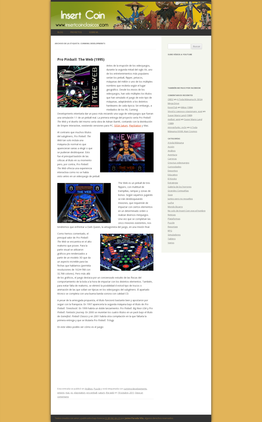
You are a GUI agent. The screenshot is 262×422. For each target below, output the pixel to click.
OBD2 (170, 99)
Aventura (172, 154)
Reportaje (173, 226)
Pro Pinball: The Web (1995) (80, 59)
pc (72, 392)
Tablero (172, 238)
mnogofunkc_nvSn (177, 127)
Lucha (171, 202)
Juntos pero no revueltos (180, 198)
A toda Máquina (176, 142)
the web (110, 392)
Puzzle (97, 388)
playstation (79, 392)
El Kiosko (172, 178)
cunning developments (135, 388)
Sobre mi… (94, 32)
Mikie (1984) (187, 107)
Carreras (172, 158)
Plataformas (174, 218)
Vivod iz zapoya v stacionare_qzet (185, 111)
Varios (171, 242)
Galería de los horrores (179, 186)
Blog (60, 32)
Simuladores (174, 234)
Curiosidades (174, 166)
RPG (170, 230)
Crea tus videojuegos (178, 162)
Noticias (172, 214)
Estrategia (173, 182)
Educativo (173, 174)
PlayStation (135, 125)
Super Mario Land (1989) (180, 115)
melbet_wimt (174, 119)
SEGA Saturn (121, 125)
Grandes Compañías (178, 190)
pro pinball (91, 392)
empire (60, 392)
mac (68, 392)
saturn (101, 392)
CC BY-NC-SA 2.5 (112, 418)
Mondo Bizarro (175, 206)
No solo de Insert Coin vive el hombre (187, 210)
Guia (170, 194)
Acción (171, 146)
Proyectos (76, 32)
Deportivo (173, 170)
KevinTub (172, 107)
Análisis (89, 388)
